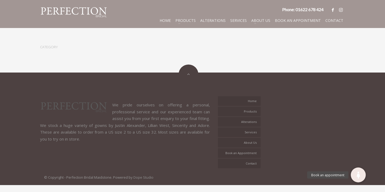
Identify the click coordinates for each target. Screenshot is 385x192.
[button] (358, 174)
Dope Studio (143, 177)
